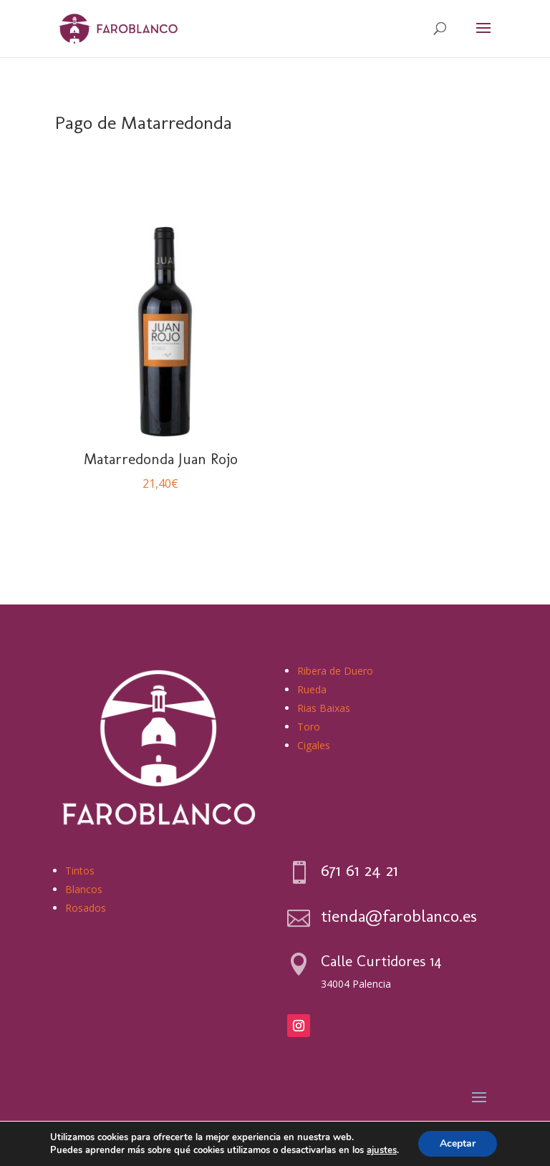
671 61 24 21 (359, 869)
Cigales (313, 745)
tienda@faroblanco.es (399, 915)
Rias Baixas (323, 708)
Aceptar (458, 1143)
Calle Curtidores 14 (381, 961)
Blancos (83, 889)
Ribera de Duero (335, 671)
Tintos (80, 870)
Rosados (85, 908)
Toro (308, 726)
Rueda (312, 689)
